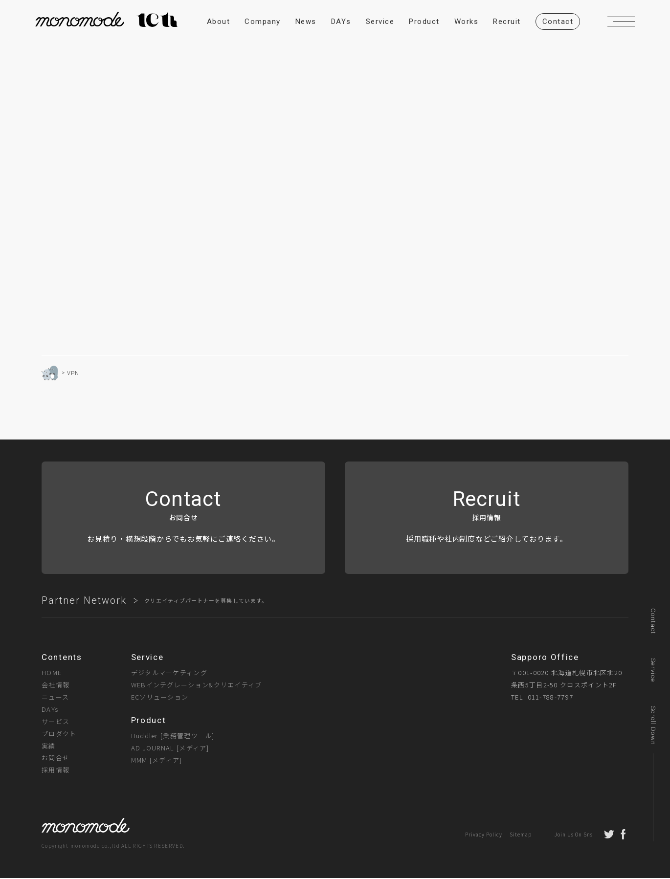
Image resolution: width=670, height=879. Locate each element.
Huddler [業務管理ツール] (173, 736)
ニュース (55, 697)
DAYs (50, 709)
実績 (49, 746)
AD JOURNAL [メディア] (170, 748)
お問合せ (55, 758)
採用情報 (55, 770)
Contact (653, 621)
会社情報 (55, 685)
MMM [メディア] (156, 760)
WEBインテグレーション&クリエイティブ (196, 685)
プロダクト (59, 734)
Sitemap (521, 835)
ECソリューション (160, 697)
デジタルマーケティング (169, 673)
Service (653, 670)
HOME (52, 673)
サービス (55, 721)
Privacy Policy (483, 835)
